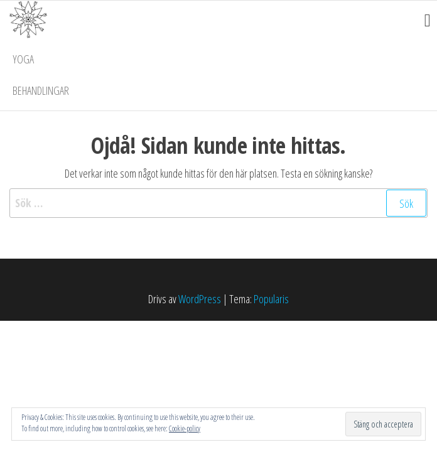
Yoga (23, 59)
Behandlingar (41, 90)
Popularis (271, 298)
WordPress (199, 298)
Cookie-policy (184, 428)
